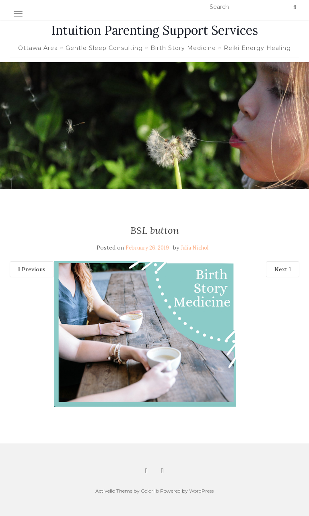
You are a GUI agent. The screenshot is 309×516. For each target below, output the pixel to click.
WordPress (201, 491)
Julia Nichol (194, 247)
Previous (31, 269)
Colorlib (150, 491)
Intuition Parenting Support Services (154, 30)
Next (282, 269)
